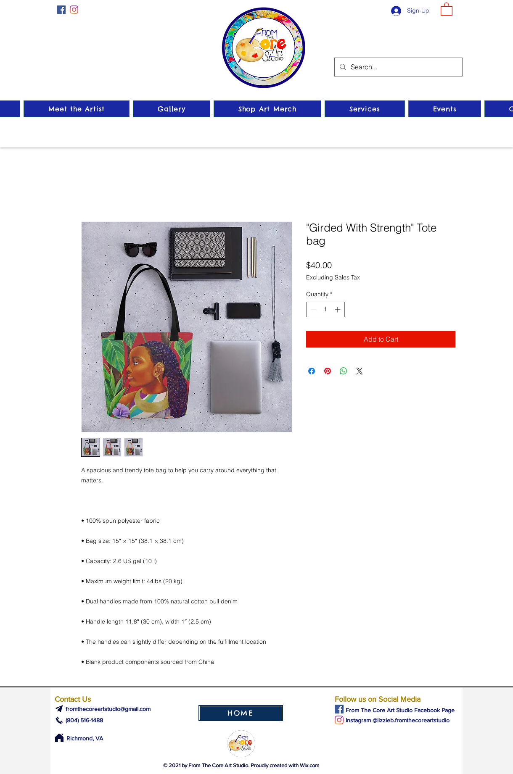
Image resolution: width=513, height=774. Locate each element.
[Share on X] (359, 371)
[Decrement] (312, 309)
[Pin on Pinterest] (328, 371)
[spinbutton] (325, 309)
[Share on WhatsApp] (343, 371)
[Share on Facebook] (312, 371)
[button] (446, 9)
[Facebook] (61, 9)
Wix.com (310, 765)
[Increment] (338, 309)
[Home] (59, 738)
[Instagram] (74, 9)
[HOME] (240, 713)
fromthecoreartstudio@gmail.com (108, 709)
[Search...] (397, 67)
